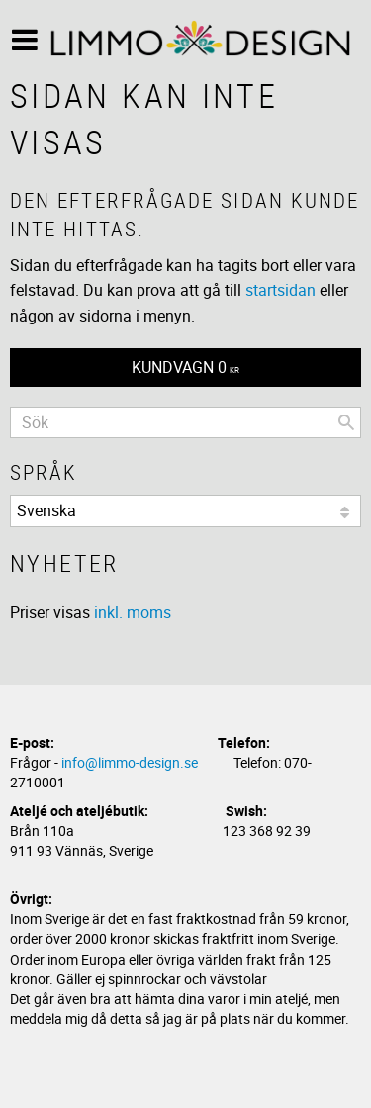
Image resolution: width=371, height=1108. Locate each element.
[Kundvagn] (185, 367)
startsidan (280, 290)
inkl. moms (132, 612)
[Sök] (346, 422)
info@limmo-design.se (129, 762)
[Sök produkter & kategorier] (185, 422)
